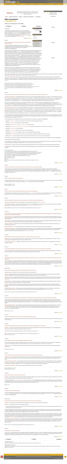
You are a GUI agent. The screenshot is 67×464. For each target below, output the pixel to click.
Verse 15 (6, 295)
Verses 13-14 (7, 268)
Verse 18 (6, 338)
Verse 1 (6, 40)
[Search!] (40, 32)
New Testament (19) (37, 43)
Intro (7, 28)
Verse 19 (6, 353)
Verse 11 (6, 246)
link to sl (48, 454)
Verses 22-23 (7, 398)
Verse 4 (6, 176)
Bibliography (35, 38)
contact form (49, 456)
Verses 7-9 (7, 211)
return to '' (28, 38)
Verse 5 (6, 189)
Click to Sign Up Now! (57, 0)
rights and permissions (33, 454)
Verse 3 (6, 165)
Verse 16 (6, 314)
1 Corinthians (38, 16)
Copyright (35, 37)
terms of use (19, 454)
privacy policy (25, 454)
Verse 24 (6, 428)
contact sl (40, 454)
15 (8, 26)
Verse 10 (6, 234)
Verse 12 (6, 255)
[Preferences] (62, 4)
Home (6, 16)
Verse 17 (6, 323)
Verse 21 (6, 388)
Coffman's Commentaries (28, 16)
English (20, 16)
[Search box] (36, 32)
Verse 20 (6, 372)
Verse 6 (6, 198)
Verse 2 (6, 92)
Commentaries (13, 16)
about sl (44, 454)
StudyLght (10, 2)
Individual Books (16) (37, 46)
